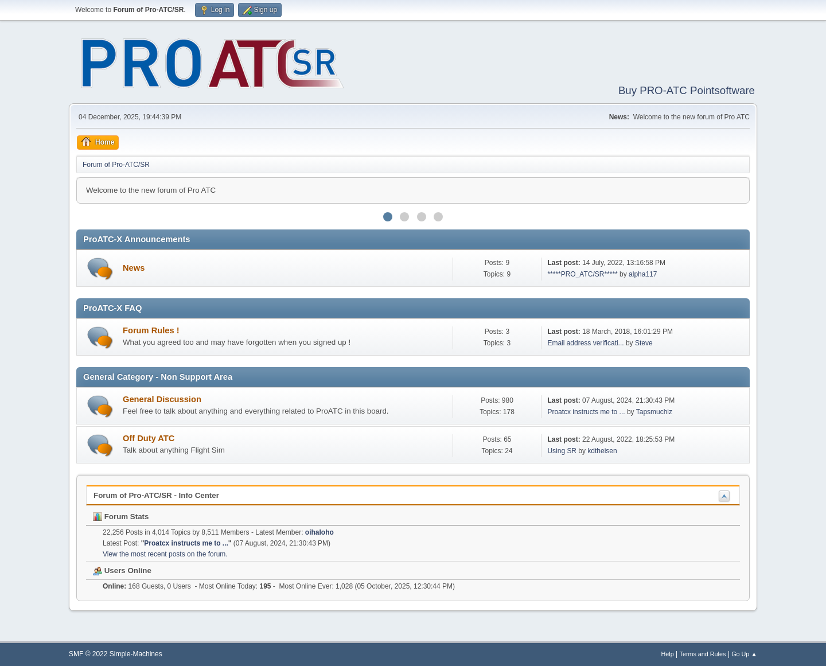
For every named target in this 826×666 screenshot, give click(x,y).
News (134, 267)
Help (667, 654)
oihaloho (319, 532)
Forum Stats (121, 516)
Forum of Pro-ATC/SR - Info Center (156, 495)
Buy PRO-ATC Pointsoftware (686, 90)
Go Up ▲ (744, 654)
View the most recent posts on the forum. (165, 554)
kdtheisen (602, 451)
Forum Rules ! (151, 330)
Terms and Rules (703, 654)
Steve (644, 343)
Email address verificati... (585, 343)
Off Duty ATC (148, 438)
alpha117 (643, 274)
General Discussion (162, 399)
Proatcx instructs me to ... (586, 412)
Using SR (561, 451)
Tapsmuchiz (654, 412)
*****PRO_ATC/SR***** (582, 274)
